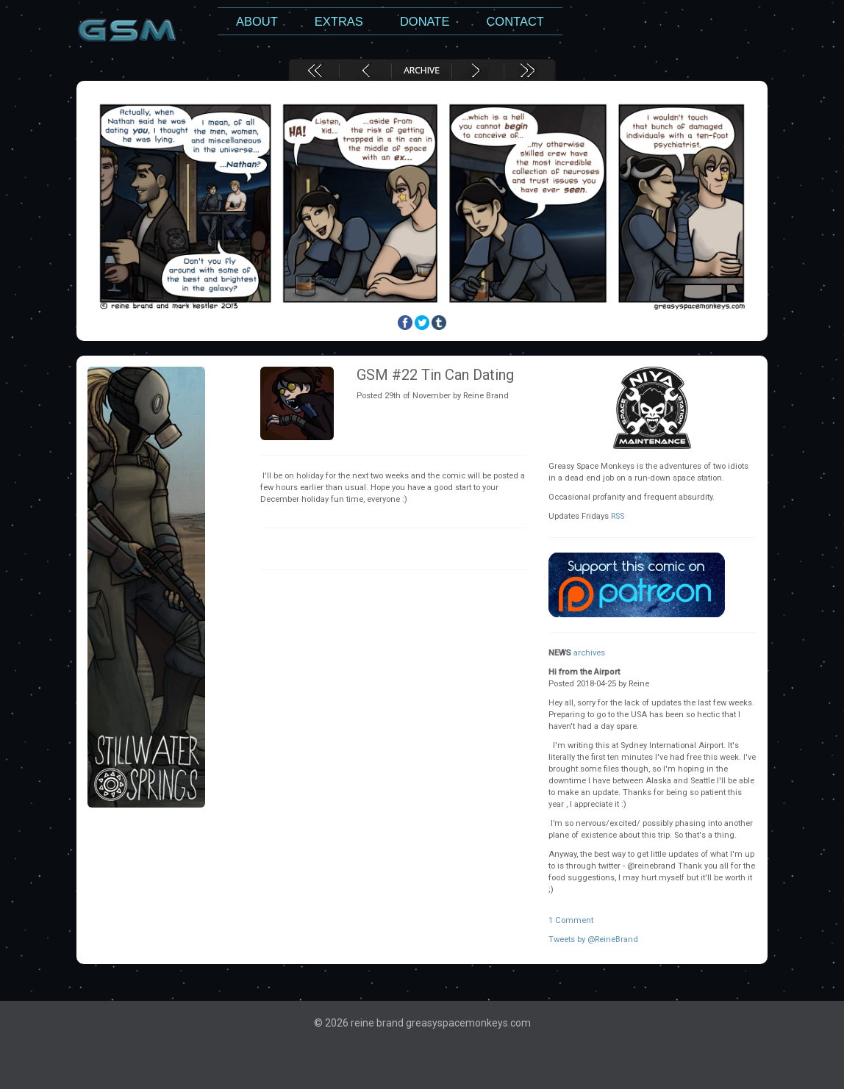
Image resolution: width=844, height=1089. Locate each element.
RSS (617, 516)
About (257, 21)
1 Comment (570, 920)
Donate (425, 21)
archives (589, 653)
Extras (339, 21)
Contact (515, 21)
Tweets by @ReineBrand (593, 939)
